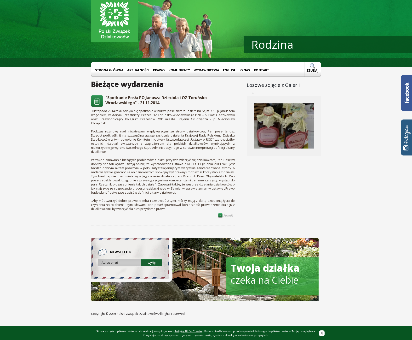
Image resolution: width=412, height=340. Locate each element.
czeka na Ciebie (265, 273)
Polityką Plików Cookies (188, 331)
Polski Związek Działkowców (137, 313)
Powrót (225, 216)
